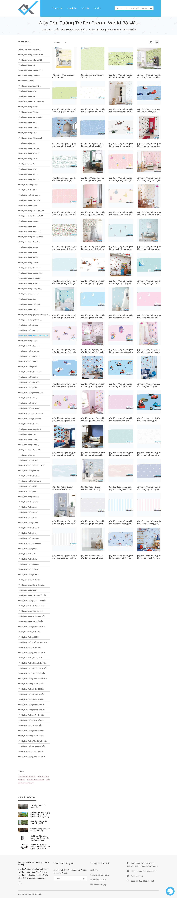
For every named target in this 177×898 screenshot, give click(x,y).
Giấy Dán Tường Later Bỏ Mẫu (31, 699)
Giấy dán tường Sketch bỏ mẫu (31, 585)
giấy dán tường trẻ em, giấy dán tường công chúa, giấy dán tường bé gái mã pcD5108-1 (149, 182)
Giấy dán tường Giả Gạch (29, 304)
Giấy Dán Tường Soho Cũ (29, 632)
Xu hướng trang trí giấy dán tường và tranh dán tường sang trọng (40, 814)
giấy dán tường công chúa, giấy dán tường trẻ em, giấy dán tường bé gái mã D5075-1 (64, 353)
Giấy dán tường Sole (27, 299)
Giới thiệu (94, 870)
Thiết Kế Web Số (34, 894)
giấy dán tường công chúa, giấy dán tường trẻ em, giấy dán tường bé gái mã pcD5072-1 (149, 353)
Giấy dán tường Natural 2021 (30, 273)
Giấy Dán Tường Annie (28, 523)
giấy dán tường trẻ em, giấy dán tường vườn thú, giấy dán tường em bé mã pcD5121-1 (120, 113)
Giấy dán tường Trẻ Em (28, 309)
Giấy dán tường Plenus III (29, 450)
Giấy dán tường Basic (27, 96)
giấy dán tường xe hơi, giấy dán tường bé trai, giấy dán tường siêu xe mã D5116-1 (148, 113)
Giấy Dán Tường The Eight (29, 481)
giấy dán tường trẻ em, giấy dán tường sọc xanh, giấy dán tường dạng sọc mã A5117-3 (120, 525)
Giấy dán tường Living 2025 (30, 86)
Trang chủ (57, 8)
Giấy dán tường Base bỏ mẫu (30, 621)
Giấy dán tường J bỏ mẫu (29, 580)
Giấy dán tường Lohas (27, 434)
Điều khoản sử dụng (98, 885)
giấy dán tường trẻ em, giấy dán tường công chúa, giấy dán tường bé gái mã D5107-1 (64, 216)
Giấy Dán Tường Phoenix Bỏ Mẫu (32, 663)
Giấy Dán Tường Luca (27, 491)
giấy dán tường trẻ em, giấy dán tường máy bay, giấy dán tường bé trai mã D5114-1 (120, 147)
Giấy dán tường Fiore (27, 164)
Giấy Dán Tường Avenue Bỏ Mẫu (31, 653)
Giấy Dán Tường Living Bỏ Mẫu (31, 658)
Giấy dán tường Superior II (29, 429)
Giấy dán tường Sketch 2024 (30, 117)
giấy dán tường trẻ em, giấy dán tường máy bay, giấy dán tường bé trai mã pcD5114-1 (149, 147)
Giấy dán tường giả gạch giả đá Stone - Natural (37, 315)
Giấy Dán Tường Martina (28, 356)
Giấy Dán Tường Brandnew (29, 419)
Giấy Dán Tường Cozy (27, 398)
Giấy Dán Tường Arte (27, 507)
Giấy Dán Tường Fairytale (29, 382)
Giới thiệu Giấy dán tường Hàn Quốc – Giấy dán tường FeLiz (40, 838)
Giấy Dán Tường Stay (27, 533)
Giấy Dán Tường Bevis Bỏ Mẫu (31, 694)
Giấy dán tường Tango (27, 341)
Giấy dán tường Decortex (29, 242)
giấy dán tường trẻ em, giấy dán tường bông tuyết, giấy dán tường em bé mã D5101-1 (64, 285)
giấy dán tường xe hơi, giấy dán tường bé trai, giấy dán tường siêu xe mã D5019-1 (148, 422)
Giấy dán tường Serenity (28, 445)
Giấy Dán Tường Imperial (29, 346)
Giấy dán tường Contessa (29, 75)
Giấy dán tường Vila (27, 65)
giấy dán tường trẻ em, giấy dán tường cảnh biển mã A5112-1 (120, 558)
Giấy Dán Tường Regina (28, 476)
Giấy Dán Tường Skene (28, 569)
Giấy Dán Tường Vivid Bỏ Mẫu (30, 751)
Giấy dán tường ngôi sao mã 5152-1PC (63, 76)
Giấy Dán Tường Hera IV (28, 408)
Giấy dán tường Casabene (29, 268)
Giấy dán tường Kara (27, 590)
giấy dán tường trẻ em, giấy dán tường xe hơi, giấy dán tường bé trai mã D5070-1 (64, 386)
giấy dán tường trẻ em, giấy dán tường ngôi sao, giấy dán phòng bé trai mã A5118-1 (92, 525)
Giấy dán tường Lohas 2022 (30, 200)
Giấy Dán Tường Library (28, 564)
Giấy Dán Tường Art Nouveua (30, 413)
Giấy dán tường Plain (27, 122)
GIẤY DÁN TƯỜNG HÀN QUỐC (70, 29)
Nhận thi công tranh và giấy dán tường (40, 829)
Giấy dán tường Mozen (28, 247)
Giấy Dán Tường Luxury (28, 471)
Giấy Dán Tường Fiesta (28, 330)
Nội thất (85, 8)
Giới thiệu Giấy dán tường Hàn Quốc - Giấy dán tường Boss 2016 (40, 847)
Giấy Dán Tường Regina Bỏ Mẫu (31, 746)
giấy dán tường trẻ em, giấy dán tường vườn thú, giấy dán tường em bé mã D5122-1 (120, 79)
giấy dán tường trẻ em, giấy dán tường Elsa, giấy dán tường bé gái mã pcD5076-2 (120, 319)
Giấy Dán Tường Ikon (27, 517)
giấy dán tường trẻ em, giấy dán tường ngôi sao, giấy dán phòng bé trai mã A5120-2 (120, 456)
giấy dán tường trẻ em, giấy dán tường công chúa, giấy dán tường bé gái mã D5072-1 (120, 353)
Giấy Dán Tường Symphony (30, 543)
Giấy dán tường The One (28, 148)
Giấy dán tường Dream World (30, 55)
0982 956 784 (148, 881)
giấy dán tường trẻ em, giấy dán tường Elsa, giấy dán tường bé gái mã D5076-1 (149, 317)
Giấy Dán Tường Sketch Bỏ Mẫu (31, 627)
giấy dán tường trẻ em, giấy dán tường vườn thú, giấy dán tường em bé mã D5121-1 (92, 113)
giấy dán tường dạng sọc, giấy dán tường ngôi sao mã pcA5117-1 (91, 558)
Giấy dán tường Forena (28, 263)
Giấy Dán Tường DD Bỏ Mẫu (30, 725)
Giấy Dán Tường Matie (27, 190)
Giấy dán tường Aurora (28, 221)
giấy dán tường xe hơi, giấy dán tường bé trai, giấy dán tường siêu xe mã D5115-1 (92, 147)
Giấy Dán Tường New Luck (29, 372)
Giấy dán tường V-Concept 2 (30, 138)
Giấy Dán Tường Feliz (27, 559)
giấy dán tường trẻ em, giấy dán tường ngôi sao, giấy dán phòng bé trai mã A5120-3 (92, 456)
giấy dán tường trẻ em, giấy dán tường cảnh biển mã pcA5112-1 (149, 558)
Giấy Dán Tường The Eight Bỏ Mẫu (32, 741)
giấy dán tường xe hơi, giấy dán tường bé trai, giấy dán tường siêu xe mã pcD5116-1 (64, 147)
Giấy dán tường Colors (28, 439)
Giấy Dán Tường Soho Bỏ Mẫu (31, 689)
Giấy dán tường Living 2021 (30, 289)
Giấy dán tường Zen (27, 143)
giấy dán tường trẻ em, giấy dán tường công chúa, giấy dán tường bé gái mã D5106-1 (120, 216)
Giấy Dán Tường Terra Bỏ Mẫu (31, 720)
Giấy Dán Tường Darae (28, 424)
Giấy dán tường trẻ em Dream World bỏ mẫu (36, 335)
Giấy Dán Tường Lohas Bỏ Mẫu (31, 705)
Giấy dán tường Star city (28, 153)
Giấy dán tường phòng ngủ (29, 231)
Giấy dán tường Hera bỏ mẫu (30, 611)
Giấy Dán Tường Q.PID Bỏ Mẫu (31, 715)
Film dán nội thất (25, 81)
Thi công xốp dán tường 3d (37, 806)
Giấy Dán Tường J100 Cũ (29, 637)
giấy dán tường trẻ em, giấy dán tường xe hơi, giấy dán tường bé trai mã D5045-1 (120, 386)
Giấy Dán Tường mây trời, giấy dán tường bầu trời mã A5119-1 (120, 489)
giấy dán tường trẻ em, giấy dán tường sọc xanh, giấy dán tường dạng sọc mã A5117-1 (64, 559)
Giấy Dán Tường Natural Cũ (30, 647)
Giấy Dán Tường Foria (27, 367)
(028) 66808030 (137, 876)
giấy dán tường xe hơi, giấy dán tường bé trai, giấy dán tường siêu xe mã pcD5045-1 (148, 388)
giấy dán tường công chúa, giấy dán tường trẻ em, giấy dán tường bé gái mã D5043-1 (64, 422)
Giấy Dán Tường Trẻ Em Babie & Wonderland (36, 642)
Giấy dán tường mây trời (28, 283)
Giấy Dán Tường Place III (28, 528)
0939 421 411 (136, 881)
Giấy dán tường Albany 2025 (30, 60)
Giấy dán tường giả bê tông (29, 320)
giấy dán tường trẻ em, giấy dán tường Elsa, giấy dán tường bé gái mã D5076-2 (92, 317)
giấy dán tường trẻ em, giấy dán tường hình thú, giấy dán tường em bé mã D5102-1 (120, 250)
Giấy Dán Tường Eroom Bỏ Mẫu (31, 673)
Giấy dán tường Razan (27, 159)
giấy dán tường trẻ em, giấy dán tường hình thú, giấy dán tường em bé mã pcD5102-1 (149, 250)
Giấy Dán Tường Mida (27, 549)
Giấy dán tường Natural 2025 (30, 70)
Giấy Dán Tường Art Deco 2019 (31, 465)
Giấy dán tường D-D (27, 455)
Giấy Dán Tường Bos (27, 403)
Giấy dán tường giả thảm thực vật (38, 822)
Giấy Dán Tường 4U (26, 554)
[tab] (151, 43)
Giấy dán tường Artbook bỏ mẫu (31, 616)
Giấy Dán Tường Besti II (28, 575)
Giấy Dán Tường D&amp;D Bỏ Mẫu (32, 668)
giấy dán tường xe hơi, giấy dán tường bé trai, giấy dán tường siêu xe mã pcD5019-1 (64, 456)
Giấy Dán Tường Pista (27, 460)
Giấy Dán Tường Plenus (28, 538)
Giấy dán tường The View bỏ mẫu (32, 595)
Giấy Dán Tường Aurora (28, 502)
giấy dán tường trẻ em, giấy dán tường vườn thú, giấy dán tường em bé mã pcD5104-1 (92, 250)
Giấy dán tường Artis (27, 91)
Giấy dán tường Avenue (28, 257)
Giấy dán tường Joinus (28, 112)
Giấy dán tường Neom (27, 133)
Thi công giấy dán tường (99, 875)
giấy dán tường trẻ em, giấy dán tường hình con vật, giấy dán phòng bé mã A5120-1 (149, 456)
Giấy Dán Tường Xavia (28, 185)
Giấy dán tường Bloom (28, 107)
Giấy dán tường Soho (27, 252)
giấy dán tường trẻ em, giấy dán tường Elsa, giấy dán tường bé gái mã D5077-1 (149, 283)
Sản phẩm (72, 8)
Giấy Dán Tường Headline (29, 195)
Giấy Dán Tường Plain (27, 486)
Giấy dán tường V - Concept (30, 278)
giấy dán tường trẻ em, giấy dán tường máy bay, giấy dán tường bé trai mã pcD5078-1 (120, 285)
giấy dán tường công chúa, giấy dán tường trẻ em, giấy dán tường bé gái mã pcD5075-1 (92, 353)
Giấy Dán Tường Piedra (28, 325)
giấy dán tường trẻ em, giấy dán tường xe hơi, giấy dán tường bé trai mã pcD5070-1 (92, 388)
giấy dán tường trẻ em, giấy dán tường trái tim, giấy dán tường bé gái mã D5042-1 (120, 422)
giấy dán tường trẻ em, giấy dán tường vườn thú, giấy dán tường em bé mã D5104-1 (64, 250)
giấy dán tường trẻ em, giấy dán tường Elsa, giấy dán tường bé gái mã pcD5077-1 (64, 319)
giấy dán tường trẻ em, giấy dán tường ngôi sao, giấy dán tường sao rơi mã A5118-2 (149, 491)
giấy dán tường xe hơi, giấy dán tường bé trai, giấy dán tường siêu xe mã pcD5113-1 (92, 182)
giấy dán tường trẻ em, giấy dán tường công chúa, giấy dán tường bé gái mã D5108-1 (120, 182)
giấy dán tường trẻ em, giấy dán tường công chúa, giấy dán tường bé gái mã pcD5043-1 (92, 422)
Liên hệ (97, 8)
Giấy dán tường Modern (28, 294)
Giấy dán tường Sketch (28, 174)
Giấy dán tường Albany (28, 226)
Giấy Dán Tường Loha (27, 361)
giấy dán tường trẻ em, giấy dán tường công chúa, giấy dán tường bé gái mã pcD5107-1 (92, 216)
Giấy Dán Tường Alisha (28, 387)
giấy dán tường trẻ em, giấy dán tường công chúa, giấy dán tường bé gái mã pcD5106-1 (149, 216)
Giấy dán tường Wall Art (28, 497)
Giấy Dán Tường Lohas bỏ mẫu (31, 606)
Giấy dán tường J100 (27, 169)
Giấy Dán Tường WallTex (28, 351)
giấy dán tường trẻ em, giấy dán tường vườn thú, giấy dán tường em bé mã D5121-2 (64, 113)
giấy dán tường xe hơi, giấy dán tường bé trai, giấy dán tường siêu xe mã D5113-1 (64, 182)
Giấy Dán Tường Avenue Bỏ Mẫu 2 (32, 679)
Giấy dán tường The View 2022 (31, 211)
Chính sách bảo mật (98, 880)
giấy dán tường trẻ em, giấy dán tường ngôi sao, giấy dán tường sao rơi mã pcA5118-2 (64, 525)
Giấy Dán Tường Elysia (28, 512)
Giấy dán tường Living (27, 205)
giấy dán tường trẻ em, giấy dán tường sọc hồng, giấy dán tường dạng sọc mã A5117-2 (149, 525)
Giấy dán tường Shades (28, 179)
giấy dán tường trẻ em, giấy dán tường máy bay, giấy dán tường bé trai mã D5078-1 (92, 285)
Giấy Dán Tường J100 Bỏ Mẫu (30, 684)
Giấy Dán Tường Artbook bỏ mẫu (32, 601)
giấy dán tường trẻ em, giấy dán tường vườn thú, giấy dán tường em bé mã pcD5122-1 (149, 79)
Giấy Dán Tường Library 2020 (30, 393)
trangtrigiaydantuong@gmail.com (144, 871)
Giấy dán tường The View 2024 (31, 101)
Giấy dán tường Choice (28, 127)
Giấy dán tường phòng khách (30, 237)
